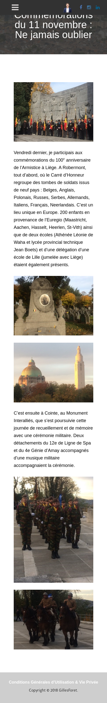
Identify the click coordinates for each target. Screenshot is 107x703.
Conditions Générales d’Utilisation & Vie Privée (53, 682)
